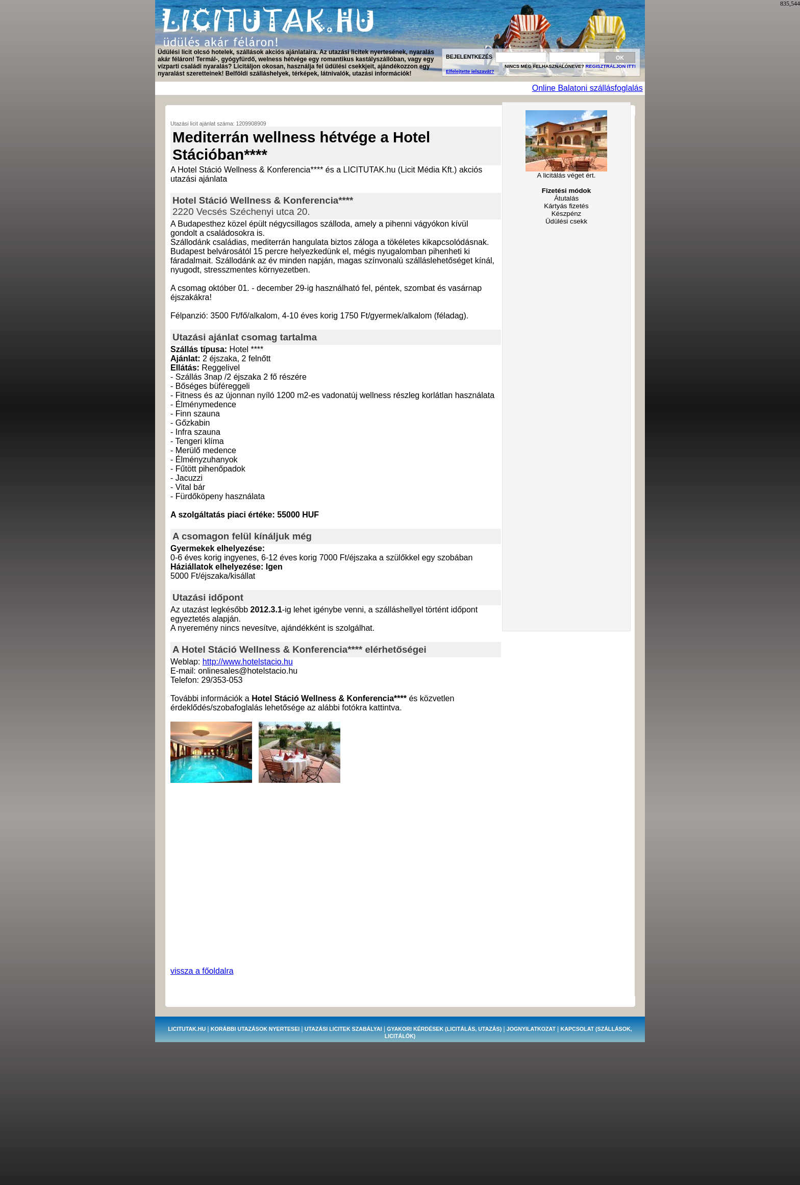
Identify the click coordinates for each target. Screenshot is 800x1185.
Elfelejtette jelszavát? (470, 71)
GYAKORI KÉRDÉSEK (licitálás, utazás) (444, 1029)
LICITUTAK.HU (187, 1029)
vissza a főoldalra (202, 971)
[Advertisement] (343, 88)
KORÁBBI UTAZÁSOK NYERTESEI (255, 1029)
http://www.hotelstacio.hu (248, 661)
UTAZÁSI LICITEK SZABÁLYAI (343, 1029)
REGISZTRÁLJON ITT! (611, 66)
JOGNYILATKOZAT (531, 1029)
